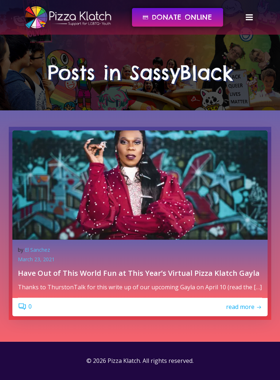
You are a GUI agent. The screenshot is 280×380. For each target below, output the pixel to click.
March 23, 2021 (36, 259)
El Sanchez (37, 249)
